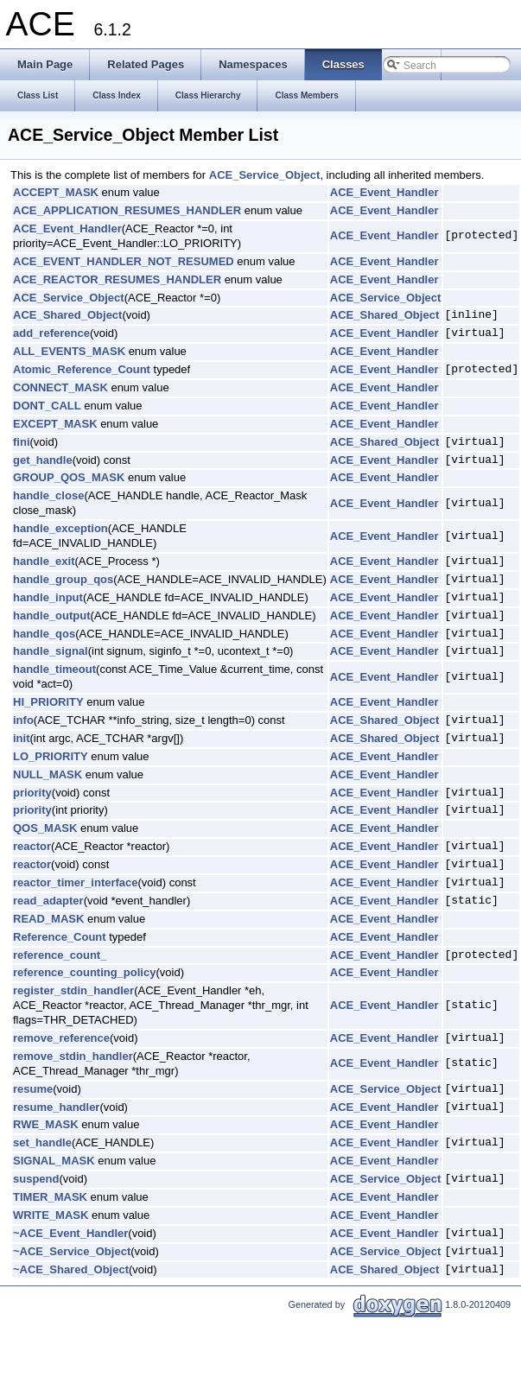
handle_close (48, 495)
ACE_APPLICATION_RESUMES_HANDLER (127, 210)
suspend (36, 1178)
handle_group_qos (63, 579)
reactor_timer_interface (75, 882)
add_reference (51, 333)
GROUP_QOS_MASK (68, 477)
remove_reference (61, 1037)
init (21, 738)
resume (33, 1088)
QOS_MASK (45, 828)
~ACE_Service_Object (71, 1251)
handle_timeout (54, 669)
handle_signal (50, 650)
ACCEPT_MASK (55, 192)
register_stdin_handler (73, 990)
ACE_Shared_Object (67, 314)
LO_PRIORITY (50, 756)
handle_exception (60, 528)
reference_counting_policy (84, 972)
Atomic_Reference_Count (81, 369)
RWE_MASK (46, 1124)
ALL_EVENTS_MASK (69, 351)
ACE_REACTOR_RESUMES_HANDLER (117, 279)
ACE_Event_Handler (384, 192)
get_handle (43, 460)
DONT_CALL (47, 405)
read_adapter (48, 900)
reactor (32, 846)
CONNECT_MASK (60, 387)
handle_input (48, 597)
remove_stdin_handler (73, 1056)
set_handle (42, 1142)
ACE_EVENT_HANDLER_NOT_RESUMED (123, 261)
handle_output (52, 615)
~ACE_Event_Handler (70, 1233)
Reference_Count (59, 936)
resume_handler (56, 1107)
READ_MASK (48, 918)
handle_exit (44, 561)
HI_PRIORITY (48, 701)
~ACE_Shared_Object (71, 1269)
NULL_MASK (47, 774)
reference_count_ (59, 955)
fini (21, 441)
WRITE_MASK (50, 1215)
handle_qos (44, 633)
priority (32, 792)
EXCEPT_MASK (55, 423)
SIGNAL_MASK (54, 1160)
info (23, 720)
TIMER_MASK (50, 1196)
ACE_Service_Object (265, 174)
